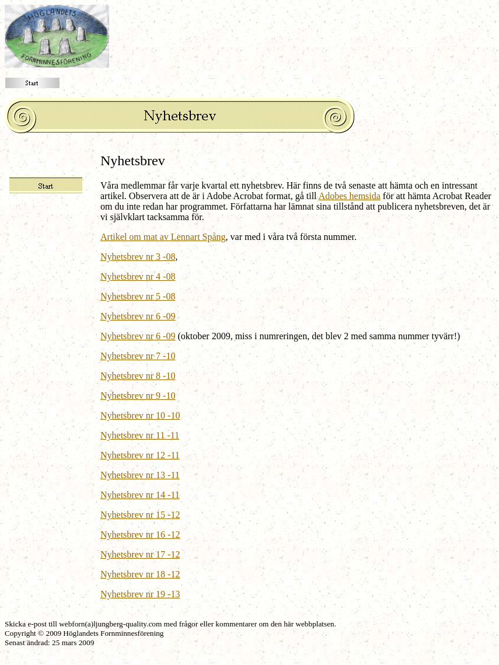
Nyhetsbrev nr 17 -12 (140, 554)
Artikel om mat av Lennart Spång (163, 237)
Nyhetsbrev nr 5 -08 (137, 296)
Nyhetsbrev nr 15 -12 (140, 515)
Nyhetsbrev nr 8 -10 (137, 376)
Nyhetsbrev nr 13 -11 (140, 475)
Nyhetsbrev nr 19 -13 (140, 594)
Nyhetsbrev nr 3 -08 (137, 257)
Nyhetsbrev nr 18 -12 (140, 574)
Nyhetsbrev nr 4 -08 (137, 276)
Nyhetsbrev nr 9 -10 (137, 396)
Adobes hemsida (350, 196)
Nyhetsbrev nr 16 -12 (140, 534)
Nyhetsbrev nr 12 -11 (140, 455)
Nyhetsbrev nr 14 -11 (140, 495)
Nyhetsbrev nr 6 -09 (137, 316)
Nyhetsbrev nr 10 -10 (140, 415)
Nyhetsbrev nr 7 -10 (137, 356)
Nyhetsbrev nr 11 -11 (139, 435)
